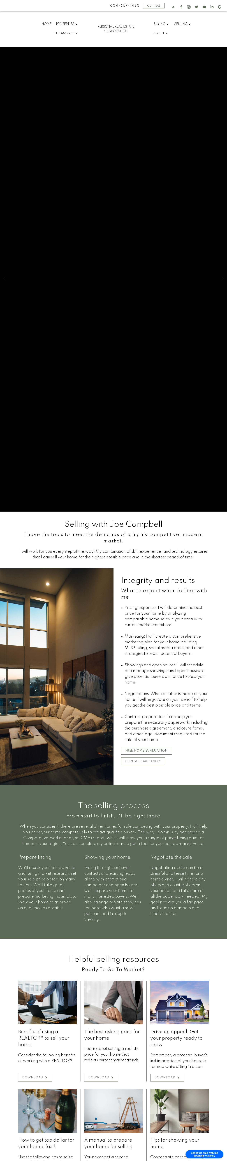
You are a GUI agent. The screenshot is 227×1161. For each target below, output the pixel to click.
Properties (65, 24)
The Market (64, 33)
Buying (159, 24)
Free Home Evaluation (146, 750)
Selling (180, 24)
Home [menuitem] (46, 24)
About (159, 33)
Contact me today (143, 761)
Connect (153, 5)
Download (33, 1078)
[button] (173, 7)
